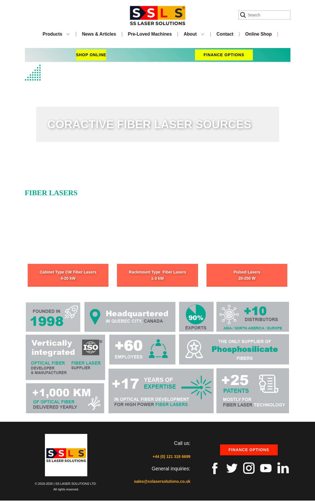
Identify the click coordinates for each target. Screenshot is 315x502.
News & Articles (99, 34)
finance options (223, 55)
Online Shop (258, 34)
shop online (91, 55)
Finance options (249, 449)
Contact (224, 34)
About (190, 34)
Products (52, 34)
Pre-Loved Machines (150, 34)
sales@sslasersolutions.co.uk (162, 481)
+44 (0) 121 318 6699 (171, 456)
